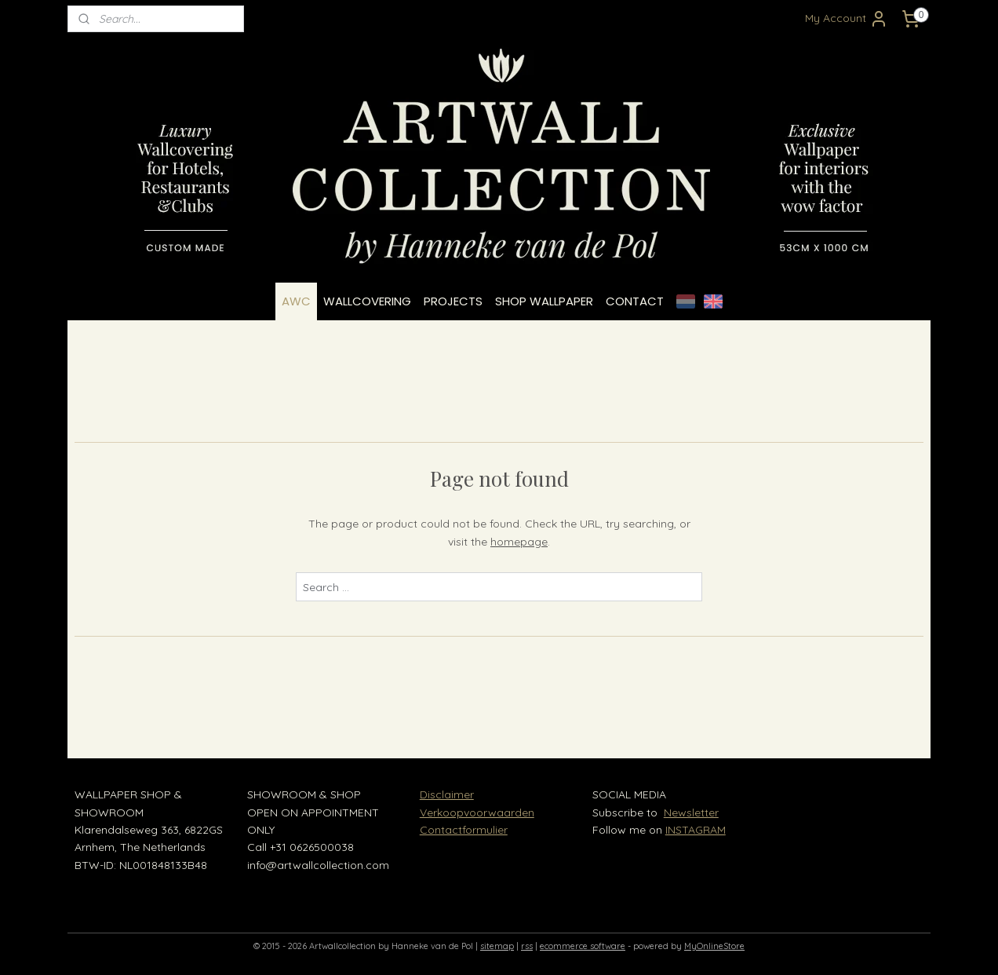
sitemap (497, 945)
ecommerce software (582, 945)
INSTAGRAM (695, 830)
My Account (846, 18)
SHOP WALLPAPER (544, 301)
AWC (296, 301)
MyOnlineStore (714, 945)
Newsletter (691, 812)
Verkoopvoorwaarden (477, 812)
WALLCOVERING (367, 301)
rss (527, 945)
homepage (519, 542)
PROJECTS (453, 301)
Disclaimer (447, 794)
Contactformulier (464, 830)
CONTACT (635, 301)
